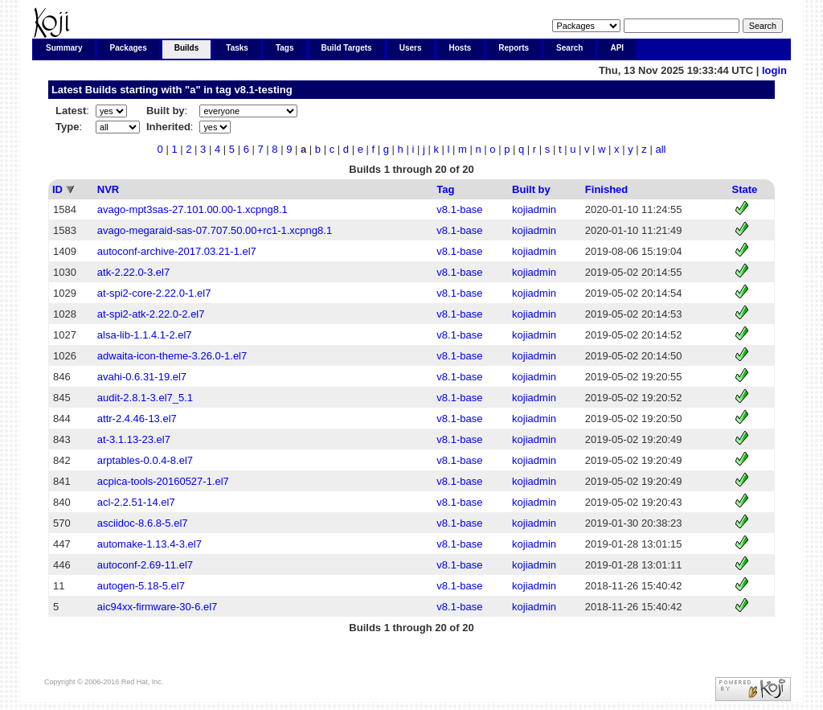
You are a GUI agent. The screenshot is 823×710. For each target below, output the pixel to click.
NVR (108, 189)
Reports (513, 47)
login (774, 70)
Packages (128, 47)
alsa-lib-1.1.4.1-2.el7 (144, 335)
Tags (285, 47)
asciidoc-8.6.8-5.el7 (142, 523)
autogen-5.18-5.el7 (141, 586)
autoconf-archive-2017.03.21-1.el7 (176, 251)
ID (57, 189)
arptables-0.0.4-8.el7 (145, 460)
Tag (445, 189)
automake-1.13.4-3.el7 (149, 544)
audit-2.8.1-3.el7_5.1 (145, 398)
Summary (64, 47)
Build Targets (346, 47)
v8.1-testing (263, 90)
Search (569, 47)
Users (410, 47)
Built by (531, 189)
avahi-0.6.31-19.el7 (141, 377)
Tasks (237, 47)
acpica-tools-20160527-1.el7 (163, 481)
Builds (186, 47)
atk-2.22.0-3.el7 (133, 272)
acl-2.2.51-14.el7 (136, 502)
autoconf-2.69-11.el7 (145, 565)
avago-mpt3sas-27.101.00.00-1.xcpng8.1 (192, 209)
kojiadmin (534, 209)
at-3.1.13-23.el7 (133, 439)
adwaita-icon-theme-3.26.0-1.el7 (172, 356)
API (617, 47)
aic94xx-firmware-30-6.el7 (157, 607)
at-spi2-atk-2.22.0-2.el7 (151, 314)
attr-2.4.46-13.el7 (137, 418)
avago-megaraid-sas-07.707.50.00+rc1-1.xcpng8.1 (214, 230)
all (660, 149)
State (745, 189)
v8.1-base (459, 209)
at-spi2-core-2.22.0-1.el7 (154, 293)
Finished (606, 189)
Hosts (460, 47)
